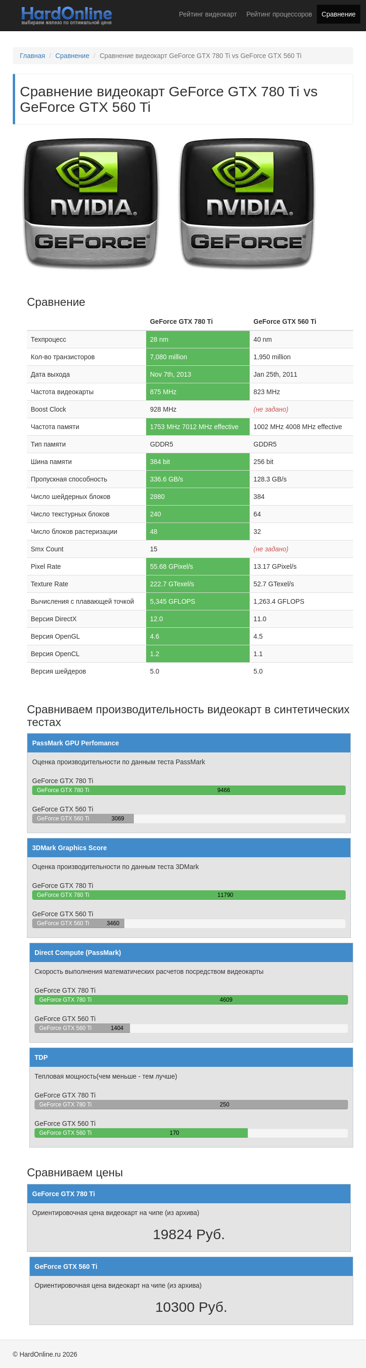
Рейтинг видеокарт (208, 14)
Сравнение (339, 14)
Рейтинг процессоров (279, 14)
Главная (32, 55)
